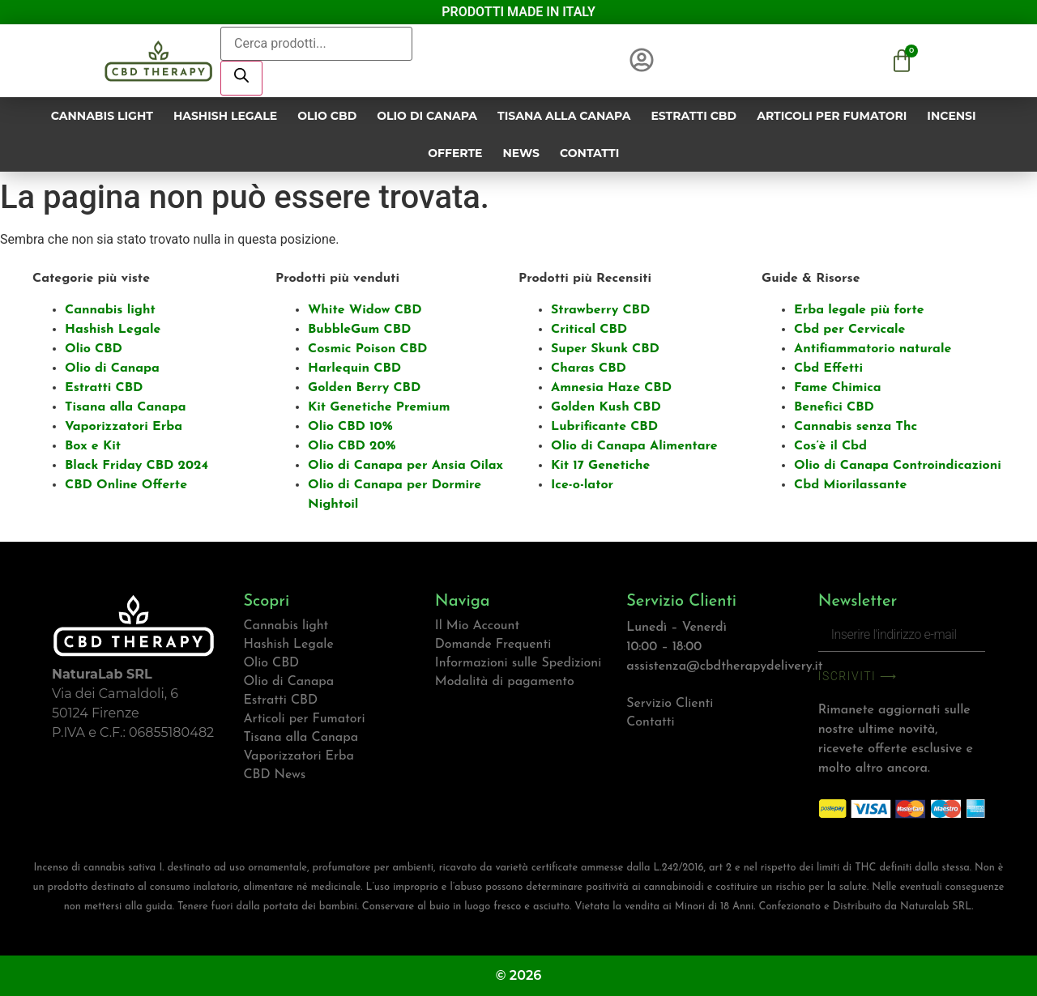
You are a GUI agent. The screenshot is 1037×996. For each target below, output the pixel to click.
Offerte (455, 153)
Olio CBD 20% (351, 446)
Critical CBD (589, 329)
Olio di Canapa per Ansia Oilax (405, 465)
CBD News (274, 774)
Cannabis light (102, 116)
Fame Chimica (837, 387)
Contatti (589, 153)
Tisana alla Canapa (563, 116)
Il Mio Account (477, 625)
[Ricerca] (241, 78)
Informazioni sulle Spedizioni (518, 663)
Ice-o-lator (582, 485)
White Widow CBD (365, 310)
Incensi (951, 116)
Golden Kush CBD (606, 407)
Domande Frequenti (493, 644)
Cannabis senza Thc (855, 426)
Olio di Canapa (427, 116)
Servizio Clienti (669, 703)
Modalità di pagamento (504, 681)
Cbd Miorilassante (850, 485)
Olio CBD (326, 116)
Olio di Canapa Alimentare (634, 446)
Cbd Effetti (828, 368)
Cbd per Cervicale (849, 329)
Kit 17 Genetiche (600, 465)
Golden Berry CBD (364, 387)
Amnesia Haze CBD (611, 387)
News (521, 153)
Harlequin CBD (354, 368)
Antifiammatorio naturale (872, 349)
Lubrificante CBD (604, 426)
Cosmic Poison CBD (367, 349)
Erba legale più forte (859, 310)
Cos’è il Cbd (830, 446)
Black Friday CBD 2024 (136, 465)
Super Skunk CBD (605, 349)
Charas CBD (588, 368)
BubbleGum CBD (359, 329)
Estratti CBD (693, 116)
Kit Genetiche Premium (379, 407)
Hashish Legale (225, 116)
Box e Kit (93, 446)
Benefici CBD (834, 407)
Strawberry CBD (600, 310)
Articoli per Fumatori (832, 116)
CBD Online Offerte (126, 485)
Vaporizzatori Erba (123, 426)
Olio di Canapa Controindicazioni (897, 465)
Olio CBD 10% (350, 426)
